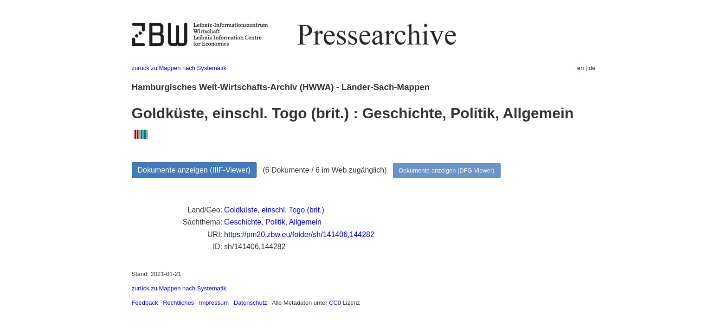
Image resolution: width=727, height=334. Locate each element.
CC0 (335, 302)
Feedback (145, 302)
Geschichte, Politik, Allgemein (273, 222)
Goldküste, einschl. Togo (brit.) (274, 210)
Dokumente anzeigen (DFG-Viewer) (447, 170)
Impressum (214, 302)
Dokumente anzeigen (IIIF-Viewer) (194, 170)
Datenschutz (250, 302)
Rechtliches (178, 302)
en (580, 67)
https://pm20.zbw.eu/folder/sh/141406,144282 (299, 234)
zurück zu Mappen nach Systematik (179, 67)
